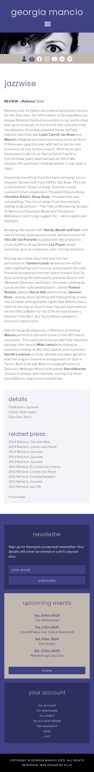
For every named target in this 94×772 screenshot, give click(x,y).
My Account (47, 705)
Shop (47, 731)
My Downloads (47, 710)
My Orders (47, 715)
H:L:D (68, 765)
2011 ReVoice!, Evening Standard (32, 476)
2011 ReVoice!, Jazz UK (25, 486)
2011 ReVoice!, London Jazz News (32, 471)
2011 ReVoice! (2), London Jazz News (34, 466)
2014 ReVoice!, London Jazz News (33, 446)
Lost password (47, 726)
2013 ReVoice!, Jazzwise (26, 457)
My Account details (47, 720)
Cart (47, 736)
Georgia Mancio (47, 12)
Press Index (17, 497)
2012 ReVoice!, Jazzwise (26, 462)
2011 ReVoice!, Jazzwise (26, 481)
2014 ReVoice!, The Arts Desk (30, 442)
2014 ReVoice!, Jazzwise (26, 451)
